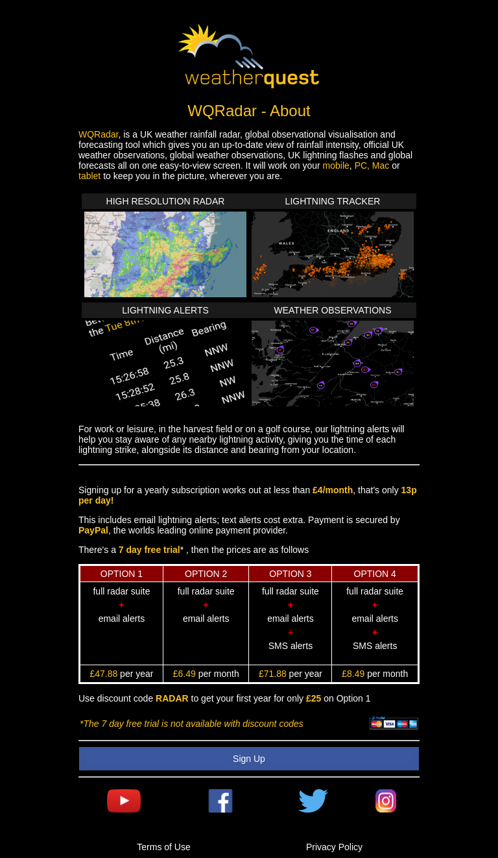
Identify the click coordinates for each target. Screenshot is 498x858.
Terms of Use (163, 847)
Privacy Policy (334, 847)
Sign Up (249, 759)
